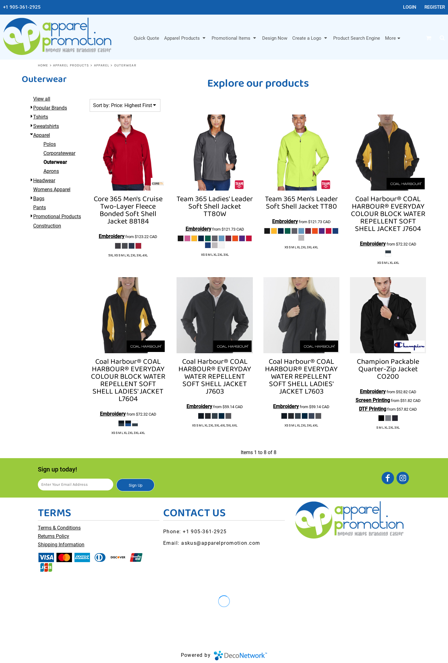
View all (41, 99)
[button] (185, 38)
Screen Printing (373, 400)
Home (43, 65)
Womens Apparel (51, 189)
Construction (47, 226)
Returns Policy (53, 536)
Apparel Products (71, 65)
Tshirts (40, 117)
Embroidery (111, 236)
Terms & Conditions (59, 528)
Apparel (102, 65)
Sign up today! (57, 469)
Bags (38, 198)
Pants (39, 207)
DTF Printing (372, 409)
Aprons (51, 171)
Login (409, 7)
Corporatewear (59, 153)
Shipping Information (61, 545)
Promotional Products (57, 216)
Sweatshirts (46, 126)
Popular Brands (50, 108)
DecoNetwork (240, 655)
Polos (49, 144)
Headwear (44, 180)
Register (434, 7)
